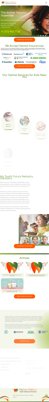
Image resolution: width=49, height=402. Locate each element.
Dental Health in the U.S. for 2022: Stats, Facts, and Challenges (12, 275)
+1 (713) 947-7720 (10, 31)
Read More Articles (24, 296)
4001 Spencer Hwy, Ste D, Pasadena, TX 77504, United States (8, 25)
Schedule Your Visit (24, 39)
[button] (38, 36)
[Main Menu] (41, 2)
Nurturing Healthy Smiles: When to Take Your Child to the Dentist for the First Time (12, 291)
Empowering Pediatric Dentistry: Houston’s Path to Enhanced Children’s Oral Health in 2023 (37, 275)
